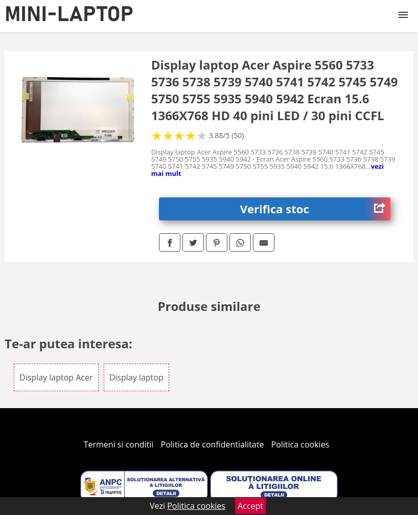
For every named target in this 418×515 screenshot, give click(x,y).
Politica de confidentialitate (212, 444)
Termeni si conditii (119, 444)
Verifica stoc (315, 208)
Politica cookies (300, 444)
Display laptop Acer (55, 377)
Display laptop (136, 377)
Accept (250, 505)
